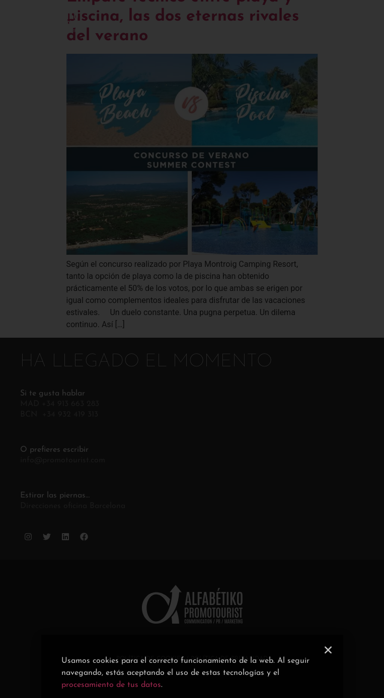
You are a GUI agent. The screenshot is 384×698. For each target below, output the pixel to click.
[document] (192, 349)
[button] (328, 661)
